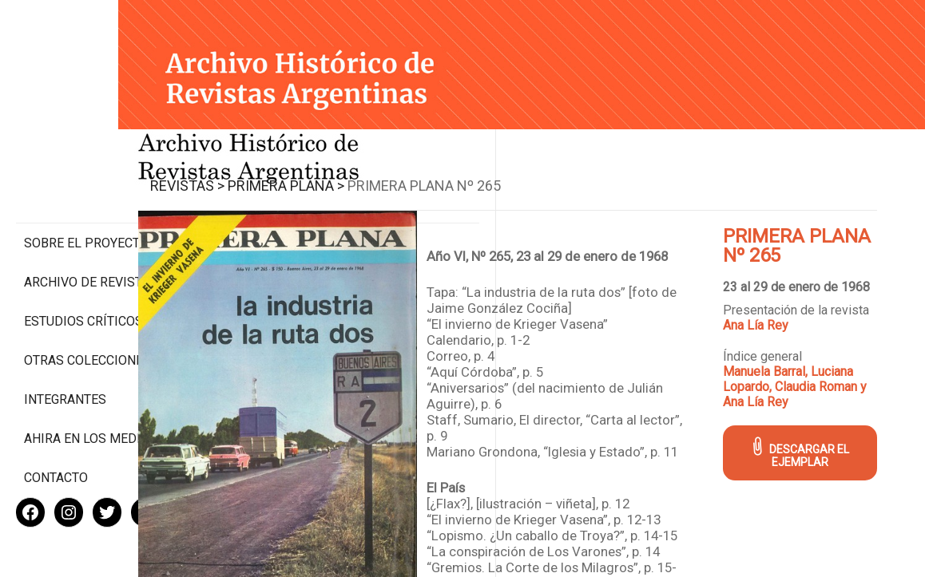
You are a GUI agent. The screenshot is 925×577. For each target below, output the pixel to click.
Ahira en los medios (90, 386)
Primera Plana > (367, 172)
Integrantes (65, 347)
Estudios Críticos (83, 254)
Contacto (56, 425)
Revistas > (269, 172)
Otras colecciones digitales (87, 301)
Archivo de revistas (90, 215)
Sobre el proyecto (86, 176)
